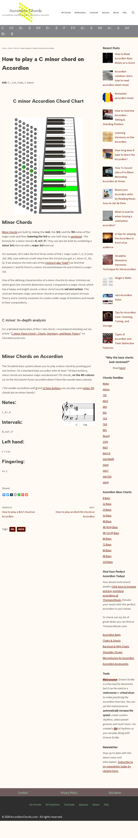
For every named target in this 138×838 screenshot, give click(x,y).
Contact (23, 810)
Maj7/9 (106, 465)
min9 (106, 495)
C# (11, 28)
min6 (106, 477)
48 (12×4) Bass (111, 546)
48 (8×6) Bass (110, 540)
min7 (106, 483)
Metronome (110, 695)
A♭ (112, 28)
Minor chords (10, 233)
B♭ (4, 34)
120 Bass (108, 575)
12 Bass (107, 516)
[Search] (133, 12)
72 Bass (107, 558)
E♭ (49, 28)
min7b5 (107, 489)
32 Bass (107, 528)
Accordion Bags (112, 649)
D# (39, 28)
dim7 (106, 412)
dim (105, 418)
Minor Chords (13, 48)
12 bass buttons (52, 396)
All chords (65, 12)
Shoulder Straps (112, 667)
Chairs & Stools (112, 655)
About (116, 12)
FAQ (124, 12)
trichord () (58, 265)
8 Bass (106, 510)
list (121, 745)
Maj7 (105, 459)
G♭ (84, 28)
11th (105, 453)
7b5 (105, 430)
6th (105, 424)
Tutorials (93, 12)
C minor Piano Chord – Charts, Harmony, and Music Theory (46, 336)
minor (21, 539)
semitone (77, 238)
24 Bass (107, 522)
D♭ (21, 28)
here (122, 378)
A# (129, 28)
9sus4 (106, 447)
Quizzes (105, 12)
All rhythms (79, 12)
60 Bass (107, 552)
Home (4, 48)
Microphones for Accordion (119, 673)
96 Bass (107, 569)
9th (105, 442)
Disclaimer (115, 810)
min (12, 539)
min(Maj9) (109, 471)
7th (105, 406)
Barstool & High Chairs (116, 661)
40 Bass (107, 534)
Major (106, 394)
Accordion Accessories (116, 679)
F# (74, 28)
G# (102, 28)
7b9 (105, 436)
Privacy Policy (69, 810)
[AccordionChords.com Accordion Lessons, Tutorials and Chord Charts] (25, 12)
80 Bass (107, 564)
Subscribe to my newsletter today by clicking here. (118, 783)
